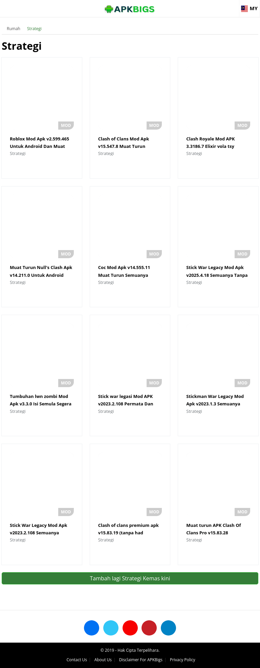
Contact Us (76, 660)
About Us (103, 660)
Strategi (34, 28)
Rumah (13, 28)
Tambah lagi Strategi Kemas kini (130, 578)
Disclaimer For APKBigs (140, 660)
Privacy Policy (182, 660)
